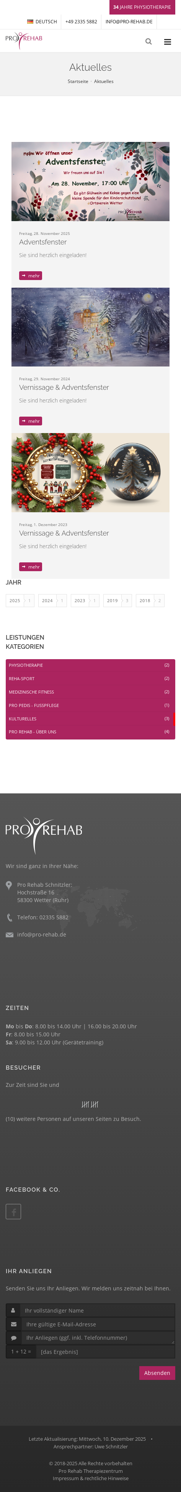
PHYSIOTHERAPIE (89, 665)
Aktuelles (104, 81)
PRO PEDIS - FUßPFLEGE (89, 705)
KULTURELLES (89, 718)
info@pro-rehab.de (129, 21)
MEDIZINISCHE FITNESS (89, 692)
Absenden (157, 1372)
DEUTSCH (42, 21)
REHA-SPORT (89, 678)
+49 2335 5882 (81, 21)
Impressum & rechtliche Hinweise (91, 1478)
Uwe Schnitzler (111, 1446)
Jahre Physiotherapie (142, 7)
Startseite (78, 81)
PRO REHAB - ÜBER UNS (89, 731)
